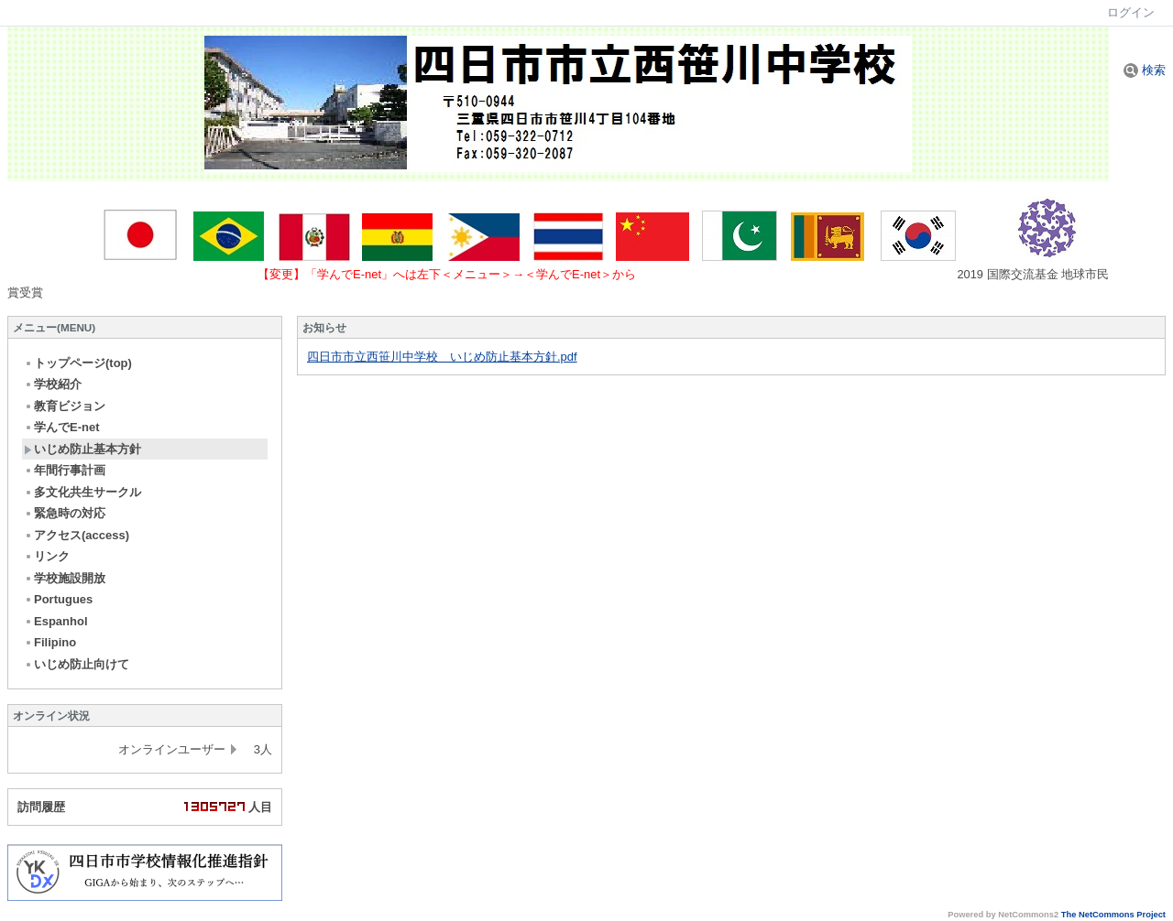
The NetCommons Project (1113, 914)
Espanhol (56, 621)
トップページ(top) (78, 363)
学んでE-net (62, 427)
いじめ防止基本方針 (82, 449)
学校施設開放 (64, 578)
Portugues (58, 599)
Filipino (50, 642)
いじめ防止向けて (76, 664)
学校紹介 (53, 384)
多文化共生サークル (82, 492)
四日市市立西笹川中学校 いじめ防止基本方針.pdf (442, 356)
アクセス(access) (76, 535)
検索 (1145, 70)
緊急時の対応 (64, 513)
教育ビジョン (64, 406)
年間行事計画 (64, 470)
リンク (47, 556)
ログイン (1131, 12)
